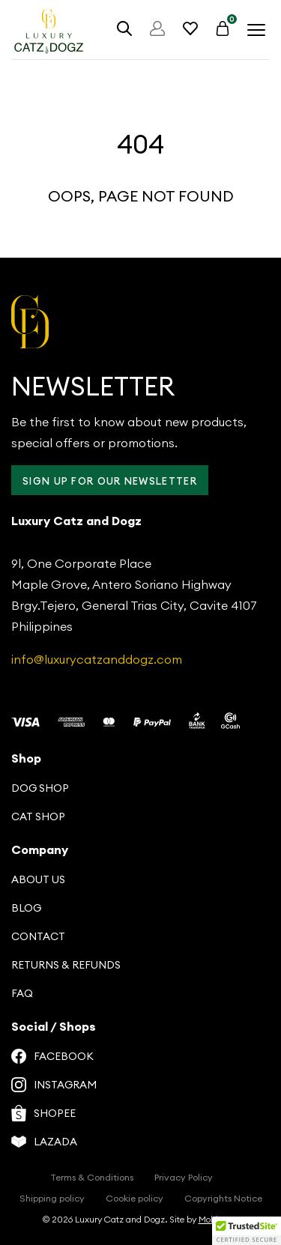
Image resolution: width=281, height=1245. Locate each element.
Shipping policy (52, 1198)
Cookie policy (134, 1198)
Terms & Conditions (91, 1177)
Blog (26, 908)
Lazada (44, 1141)
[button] (246, 1231)
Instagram (54, 1084)
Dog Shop (40, 788)
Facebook (52, 1056)
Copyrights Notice (223, 1198)
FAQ (22, 993)
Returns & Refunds (66, 965)
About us (38, 879)
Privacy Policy (183, 1177)
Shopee (43, 1113)
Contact (38, 936)
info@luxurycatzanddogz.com (96, 659)
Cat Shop (38, 816)
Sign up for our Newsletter (109, 481)
